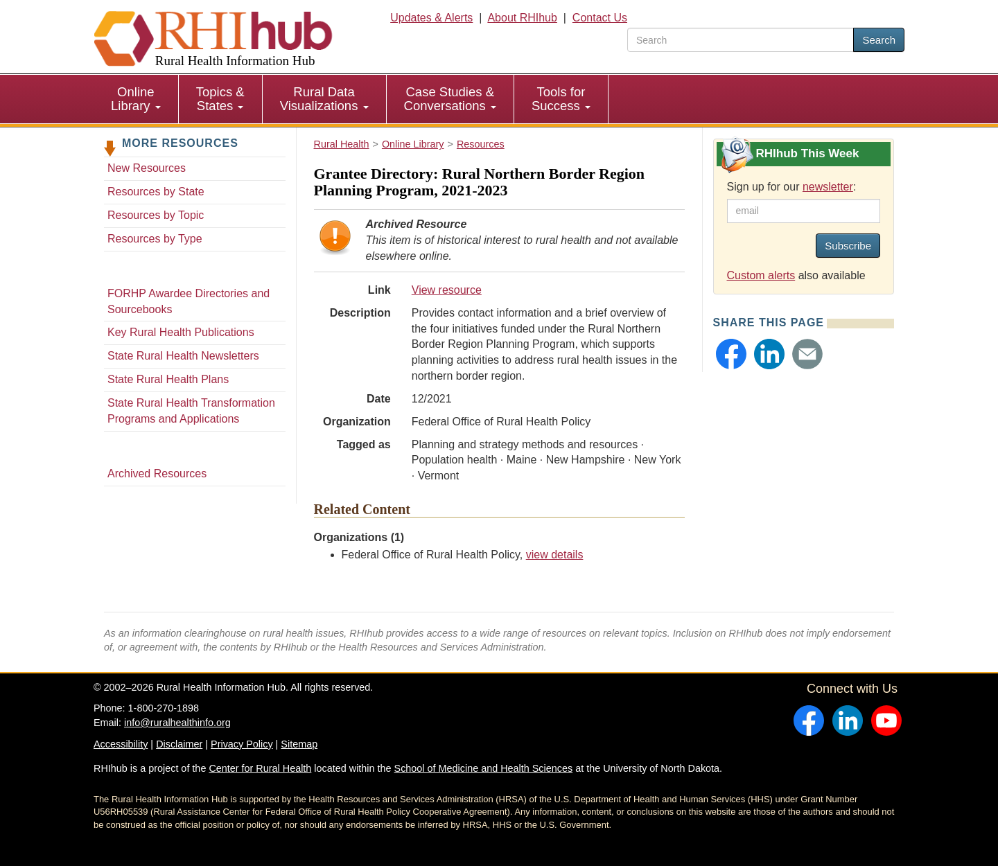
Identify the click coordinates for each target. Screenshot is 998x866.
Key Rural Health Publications (180, 332)
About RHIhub (522, 18)
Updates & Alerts (431, 18)
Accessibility (121, 744)
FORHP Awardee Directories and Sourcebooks (188, 301)
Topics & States (220, 99)
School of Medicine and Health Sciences (483, 768)
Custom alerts (761, 275)
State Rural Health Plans (168, 379)
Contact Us (599, 18)
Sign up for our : (792, 187)
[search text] (740, 40)
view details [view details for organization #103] (555, 554)
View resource (447, 290)
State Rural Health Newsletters (183, 356)
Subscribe (848, 245)
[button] (731, 354)
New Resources (146, 168)
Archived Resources (157, 473)
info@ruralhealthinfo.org (177, 722)
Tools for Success (561, 99)
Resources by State (155, 191)
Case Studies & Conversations (450, 99)
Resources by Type (154, 239)
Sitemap (299, 744)
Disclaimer (179, 744)
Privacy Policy (242, 744)
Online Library (136, 99)
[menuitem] (136, 99)
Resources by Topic (155, 215)
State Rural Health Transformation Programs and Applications (191, 411)
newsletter (828, 187)
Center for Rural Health (260, 768)
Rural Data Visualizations (324, 99)
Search (878, 40)
